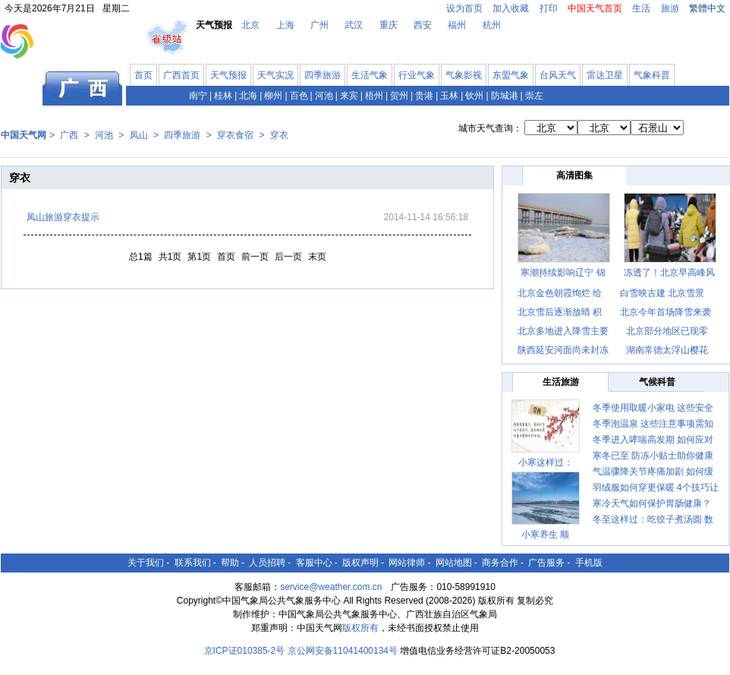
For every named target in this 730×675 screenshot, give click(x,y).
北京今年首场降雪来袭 (665, 312)
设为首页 (464, 8)
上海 (285, 25)
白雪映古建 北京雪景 (662, 293)
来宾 (349, 95)
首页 (143, 75)
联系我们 (193, 562)
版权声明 (360, 562)
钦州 (474, 95)
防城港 (504, 95)
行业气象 (416, 75)
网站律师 (407, 562)
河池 (324, 95)
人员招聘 (267, 562)
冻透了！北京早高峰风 (669, 272)
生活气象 (369, 75)
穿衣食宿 (235, 135)
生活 (641, 8)
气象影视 (463, 75)
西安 (423, 25)
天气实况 (275, 75)
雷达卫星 (605, 75)
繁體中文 (707, 8)
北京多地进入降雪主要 (563, 331)
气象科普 (652, 75)
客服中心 (314, 562)
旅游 (670, 8)
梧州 (374, 95)
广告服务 (546, 562)
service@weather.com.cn (331, 587)
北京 (250, 25)
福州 (457, 25)
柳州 (273, 95)
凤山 (139, 135)
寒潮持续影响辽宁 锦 (563, 272)
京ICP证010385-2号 (244, 650)
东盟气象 (510, 75)
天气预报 (228, 75)
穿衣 (279, 135)
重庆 (388, 25)
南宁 (198, 95)
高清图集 (574, 175)
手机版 (589, 562)
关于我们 (145, 562)
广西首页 (181, 75)
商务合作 (500, 562)
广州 (319, 25)
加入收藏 (510, 8)
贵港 (424, 95)
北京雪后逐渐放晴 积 (560, 312)
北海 (248, 95)
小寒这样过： (545, 462)
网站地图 (454, 562)
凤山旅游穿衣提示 (63, 217)
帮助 (230, 562)
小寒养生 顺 (545, 534)
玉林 (449, 95)
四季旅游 (322, 75)
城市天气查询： (490, 128)
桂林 (223, 95)
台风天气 (558, 75)
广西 (69, 135)
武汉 (354, 25)
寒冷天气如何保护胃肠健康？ (652, 503)
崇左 (534, 95)
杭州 (492, 25)
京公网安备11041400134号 (343, 650)
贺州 (399, 95)
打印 (549, 8)
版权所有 (360, 628)
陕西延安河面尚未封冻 (563, 350)
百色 (299, 95)
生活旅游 (561, 382)
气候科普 (657, 382)
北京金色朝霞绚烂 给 (560, 293)
